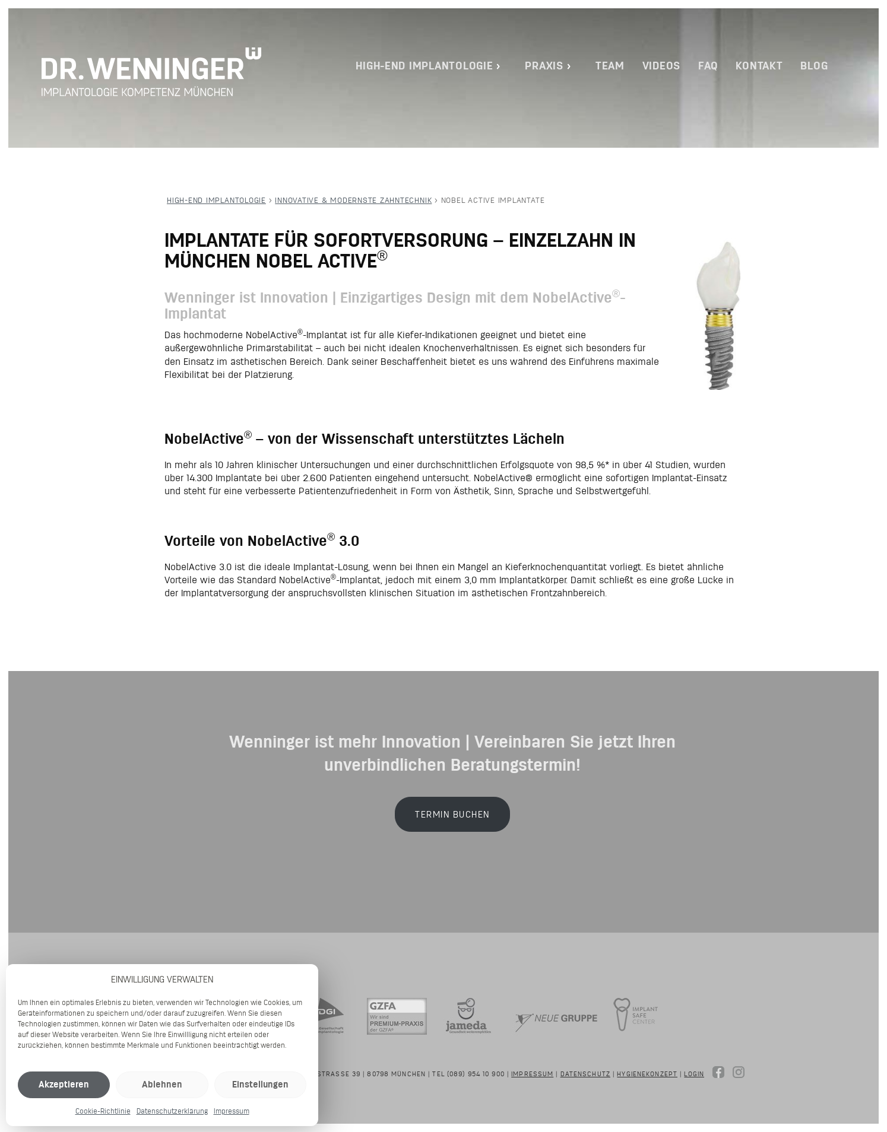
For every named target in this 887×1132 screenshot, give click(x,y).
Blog (814, 65)
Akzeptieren (64, 1084)
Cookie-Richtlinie (103, 1111)
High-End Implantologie (424, 65)
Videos (661, 65)
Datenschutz (585, 1073)
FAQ (708, 65)
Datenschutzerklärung (172, 1111)
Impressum (231, 1111)
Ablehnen (162, 1084)
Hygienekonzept (647, 1073)
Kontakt (759, 65)
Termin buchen (452, 814)
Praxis (544, 65)
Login (694, 1073)
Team (610, 65)
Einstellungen (260, 1084)
